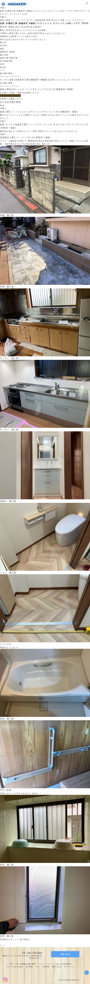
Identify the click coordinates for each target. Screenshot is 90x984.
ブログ (37, 966)
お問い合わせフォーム (10, 95)
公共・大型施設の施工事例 (25, 964)
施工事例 (29, 966)
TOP (11, 964)
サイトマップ (69, 966)
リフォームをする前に (15, 966)
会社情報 (45, 966)
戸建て (3, 7)
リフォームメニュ (44, 964)
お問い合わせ (57, 966)
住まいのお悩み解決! (63, 964)
